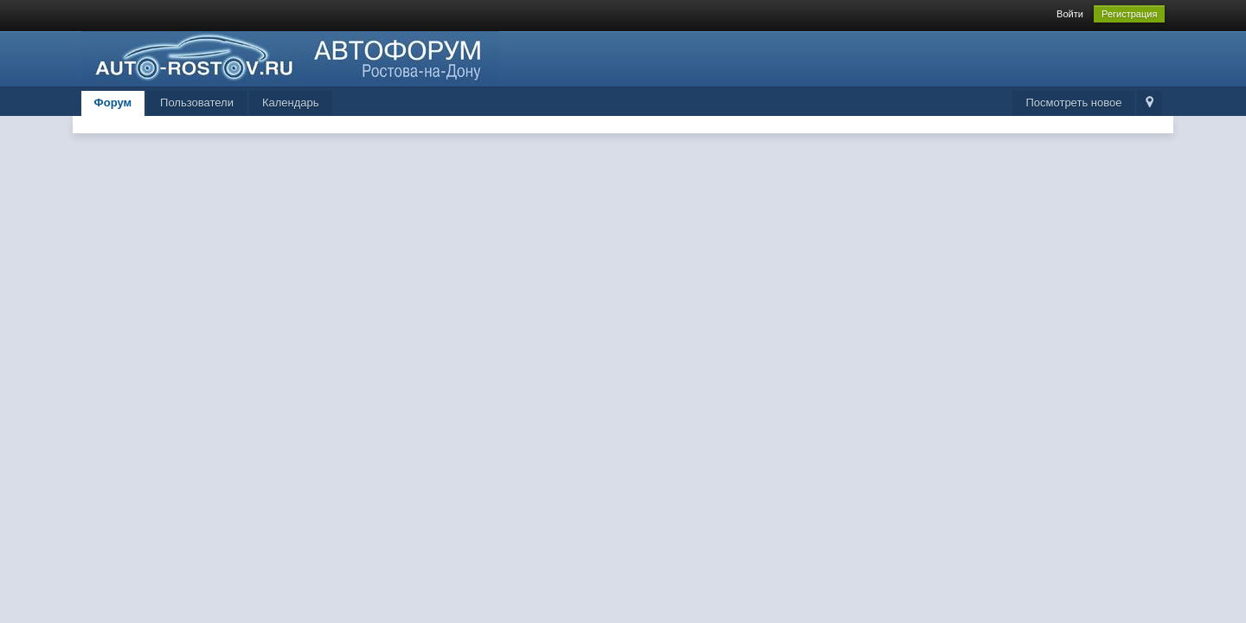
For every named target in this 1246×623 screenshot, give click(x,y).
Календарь (290, 102)
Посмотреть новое (1073, 102)
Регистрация (1129, 14)
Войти (1070, 14)
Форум (113, 102)
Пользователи (197, 102)
